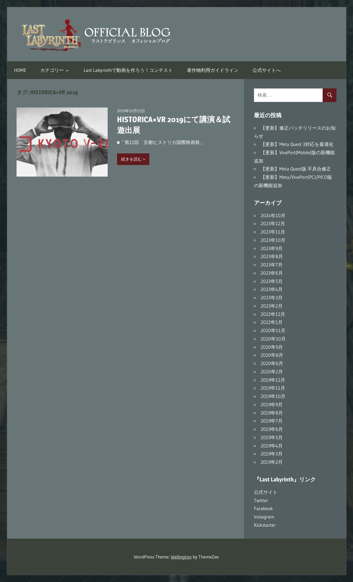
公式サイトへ (267, 70)
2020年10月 (273, 339)
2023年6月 (272, 273)
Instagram (264, 517)
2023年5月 (272, 281)
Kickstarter (264, 525)
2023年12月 (273, 223)
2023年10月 (273, 240)
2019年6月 (272, 429)
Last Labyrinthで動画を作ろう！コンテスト (128, 70)
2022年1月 (272, 322)
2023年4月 (272, 289)
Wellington (181, 557)
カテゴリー (52, 70)
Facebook (263, 508)
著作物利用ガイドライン (212, 70)
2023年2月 (272, 306)
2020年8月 (272, 355)
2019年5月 (272, 437)
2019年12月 (273, 380)
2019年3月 (272, 454)
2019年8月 (272, 413)
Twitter (261, 500)
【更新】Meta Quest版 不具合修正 (296, 169)
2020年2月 (272, 371)
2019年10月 (273, 396)
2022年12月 (273, 314)
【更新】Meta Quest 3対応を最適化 (297, 144)
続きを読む (131, 159)
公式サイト (265, 492)
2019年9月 (272, 404)
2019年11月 (273, 388)
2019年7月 (272, 421)
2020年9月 (272, 347)
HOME (20, 70)
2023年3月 (272, 297)
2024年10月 (273, 215)
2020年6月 (272, 363)
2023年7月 (272, 265)
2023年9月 (272, 248)
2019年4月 (272, 446)
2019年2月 (272, 462)
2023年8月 (272, 256)
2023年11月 (273, 232)
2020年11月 (273, 330)
